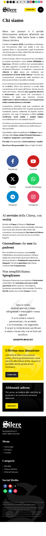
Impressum (19, 504)
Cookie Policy (11, 504)
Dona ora (30, 9)
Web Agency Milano (30, 504)
